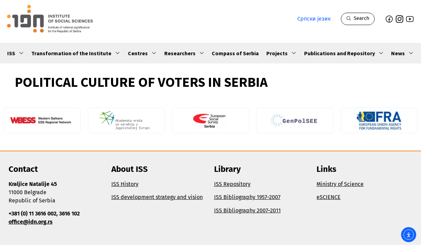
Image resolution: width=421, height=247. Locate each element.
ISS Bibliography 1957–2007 (247, 197)
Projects (281, 53)
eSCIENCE (329, 197)
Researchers (184, 53)
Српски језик (314, 18)
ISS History (125, 184)
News (402, 53)
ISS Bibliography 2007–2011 (247, 210)
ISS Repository (232, 184)
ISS (15, 53)
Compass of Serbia (235, 53)
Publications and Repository (344, 53)
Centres (142, 53)
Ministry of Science (340, 184)
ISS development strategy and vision (157, 197)
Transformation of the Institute (75, 53)
